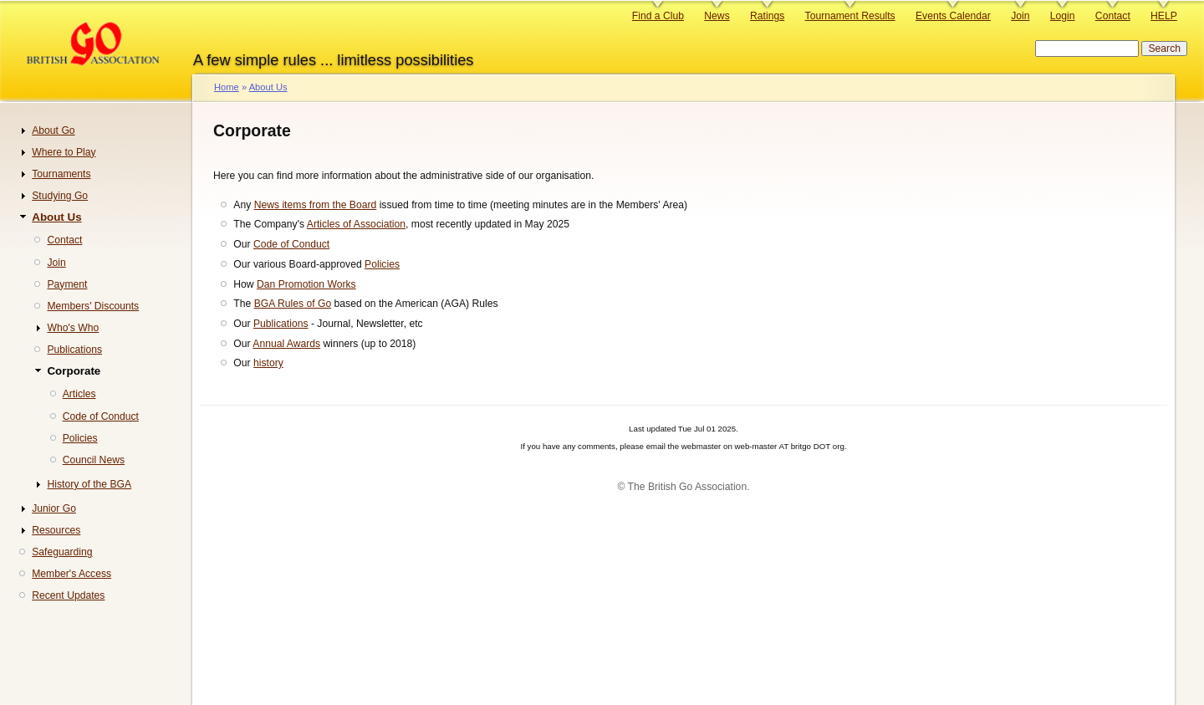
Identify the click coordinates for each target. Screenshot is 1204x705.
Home (226, 87)
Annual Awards (286, 344)
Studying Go (60, 196)
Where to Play (63, 152)
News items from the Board (315, 205)
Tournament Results (850, 16)
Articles (79, 394)
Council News (94, 460)
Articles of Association (356, 224)
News (716, 16)
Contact (1112, 16)
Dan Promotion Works (306, 284)
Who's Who (73, 328)
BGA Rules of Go (293, 303)
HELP (1163, 16)
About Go (53, 130)
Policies (382, 264)
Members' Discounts (93, 306)
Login (1062, 16)
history (268, 363)
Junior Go (54, 508)
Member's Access (71, 574)
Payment (67, 284)
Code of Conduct (291, 244)
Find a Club (658, 16)
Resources (56, 530)
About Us (268, 87)
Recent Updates (68, 595)
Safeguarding (62, 552)
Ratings (767, 16)
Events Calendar (953, 16)
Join (1020, 16)
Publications (281, 324)
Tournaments (61, 174)
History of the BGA (89, 484)
